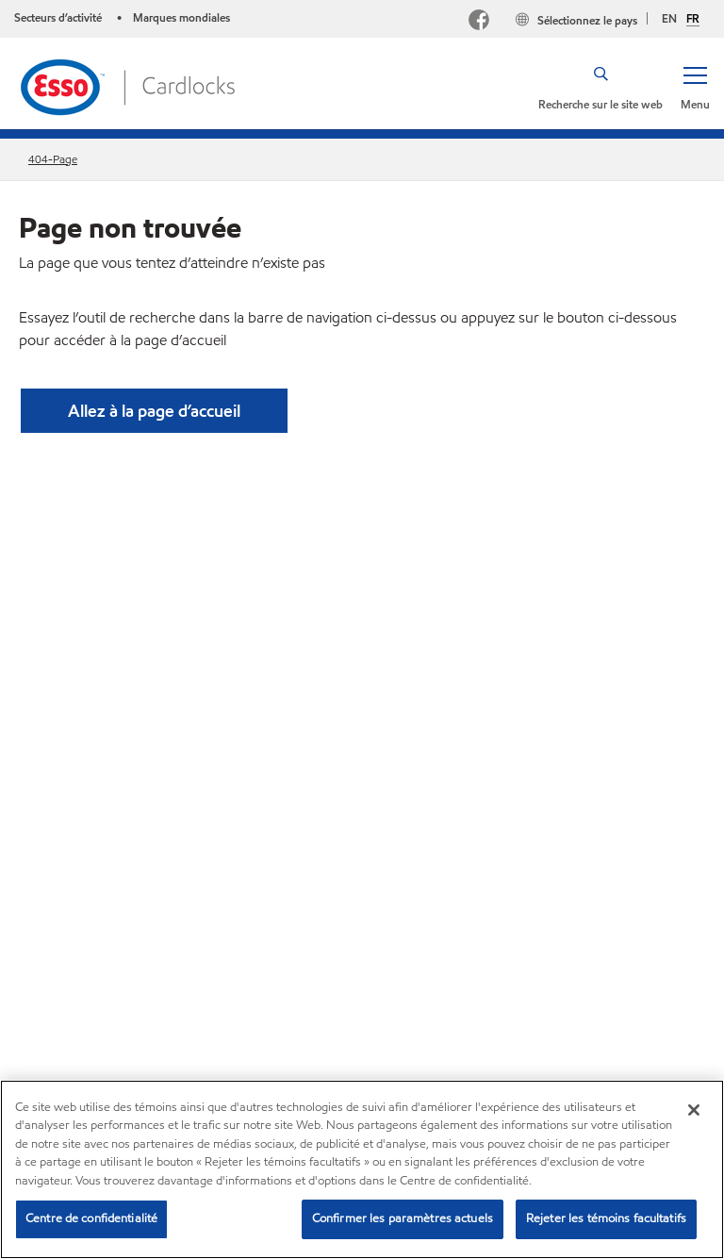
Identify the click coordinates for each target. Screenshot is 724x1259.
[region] (362, 1169)
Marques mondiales (181, 17)
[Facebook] (479, 22)
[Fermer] (694, 1110)
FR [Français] (692, 18)
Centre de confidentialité (91, 1218)
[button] (695, 86)
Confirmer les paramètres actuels (402, 1218)
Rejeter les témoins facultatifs (606, 1218)
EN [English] (669, 18)
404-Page (52, 159)
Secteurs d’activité (59, 17)
